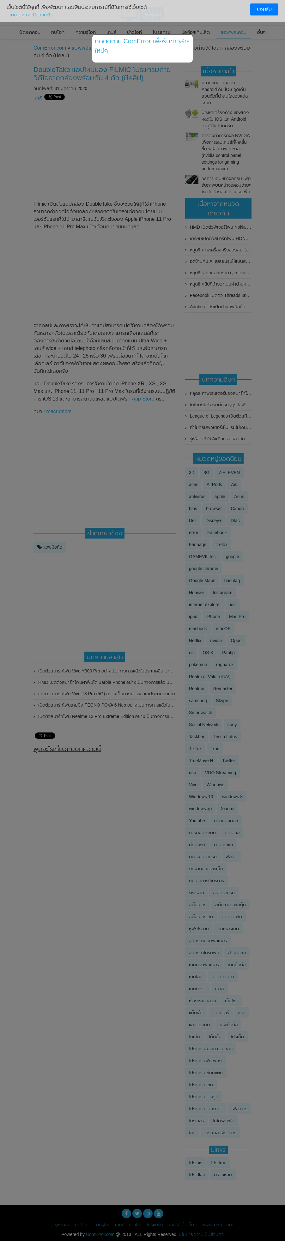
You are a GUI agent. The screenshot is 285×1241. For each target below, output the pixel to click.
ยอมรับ (264, 9)
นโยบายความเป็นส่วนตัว (29, 14)
